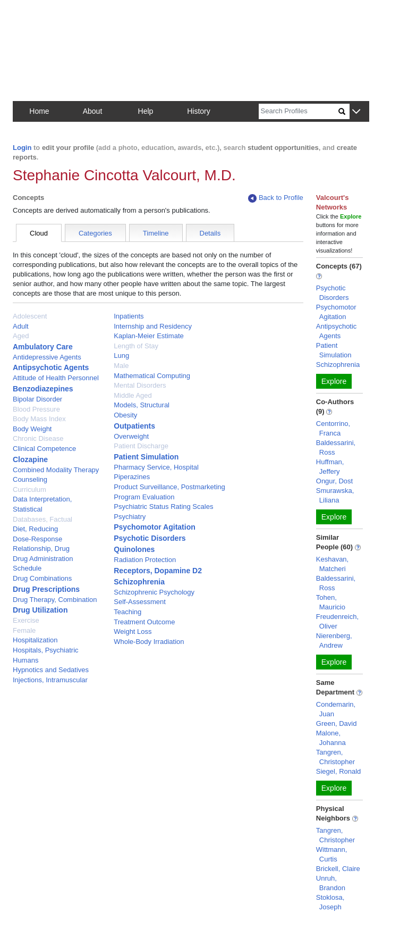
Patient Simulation (146, 457)
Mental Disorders (140, 385)
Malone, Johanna (331, 738)
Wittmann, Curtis (331, 854)
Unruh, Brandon (330, 883)
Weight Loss (132, 631)
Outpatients (134, 426)
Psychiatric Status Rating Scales (163, 506)
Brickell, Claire (338, 869)
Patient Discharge (141, 446)
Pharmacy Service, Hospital (156, 467)
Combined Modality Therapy (56, 470)
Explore (333, 381)
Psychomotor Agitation (155, 527)
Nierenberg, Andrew (334, 640)
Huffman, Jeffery (330, 466)
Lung (121, 355)
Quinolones (134, 549)
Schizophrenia (139, 582)
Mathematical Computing (152, 376)
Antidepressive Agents (47, 357)
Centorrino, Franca (333, 428)
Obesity (125, 415)
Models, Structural (141, 405)
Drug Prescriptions (46, 589)
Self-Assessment (140, 602)
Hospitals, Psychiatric (46, 650)
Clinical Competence (44, 449)
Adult (21, 326)
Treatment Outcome (144, 622)
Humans (25, 660)
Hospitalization (35, 640)
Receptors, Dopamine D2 (158, 570)
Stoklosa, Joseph (330, 902)
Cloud (39, 233)
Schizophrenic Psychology (154, 592)
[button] (356, 112)
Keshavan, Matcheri (332, 564)
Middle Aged (133, 395)
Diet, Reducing (35, 529)
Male (121, 366)
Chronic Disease (38, 438)
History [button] (198, 111)
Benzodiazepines (43, 388)
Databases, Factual (42, 519)
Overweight (131, 436)
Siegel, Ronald (338, 771)
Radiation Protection (145, 560)
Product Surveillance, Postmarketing (169, 487)
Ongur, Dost (334, 481)
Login (22, 148)
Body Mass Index (39, 419)
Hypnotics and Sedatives (51, 670)
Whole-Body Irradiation (149, 642)
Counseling (30, 479)
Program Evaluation (144, 497)
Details (210, 233)
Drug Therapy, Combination (55, 600)
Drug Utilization (40, 610)
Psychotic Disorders (149, 538)
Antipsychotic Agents (51, 367)
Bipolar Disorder (37, 399)
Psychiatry (130, 517)
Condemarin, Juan (335, 709)
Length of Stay (136, 346)
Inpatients (128, 316)
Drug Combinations (42, 578)
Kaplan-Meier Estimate (149, 336)
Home (39, 111)
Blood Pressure (36, 409)
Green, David (336, 723)
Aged (21, 336)
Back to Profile (275, 198)
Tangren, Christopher (335, 757)
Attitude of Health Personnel (56, 378)
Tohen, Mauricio (330, 602)
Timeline (156, 233)
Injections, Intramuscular (50, 680)
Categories (95, 233)
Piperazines (132, 477)
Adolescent (30, 316)
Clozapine (30, 459)
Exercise (26, 620)
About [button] (93, 111)
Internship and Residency (153, 326)
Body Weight (32, 429)
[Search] (298, 111)
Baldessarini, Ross (335, 447)
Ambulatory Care (43, 346)
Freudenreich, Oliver (337, 621)
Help (146, 111)
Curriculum (29, 489)
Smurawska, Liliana (335, 495)
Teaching (127, 612)
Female (24, 630)
